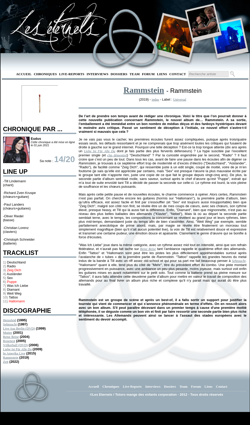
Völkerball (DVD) (15, 345)
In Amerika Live (14, 353)
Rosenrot (9, 341)
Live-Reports (71, 74)
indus (155, 99)
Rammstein (10, 357)
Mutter (7, 333)
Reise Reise (11, 337)
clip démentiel (117, 155)
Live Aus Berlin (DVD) (19, 328)
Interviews (97, 74)
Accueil (24, 74)
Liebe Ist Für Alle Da (17, 349)
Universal (179, 99)
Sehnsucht (10, 324)
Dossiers (119, 74)
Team (135, 74)
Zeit (6, 362)
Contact (177, 74)
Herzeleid (9, 320)
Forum (148, 74)
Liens (162, 74)
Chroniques (45, 74)
